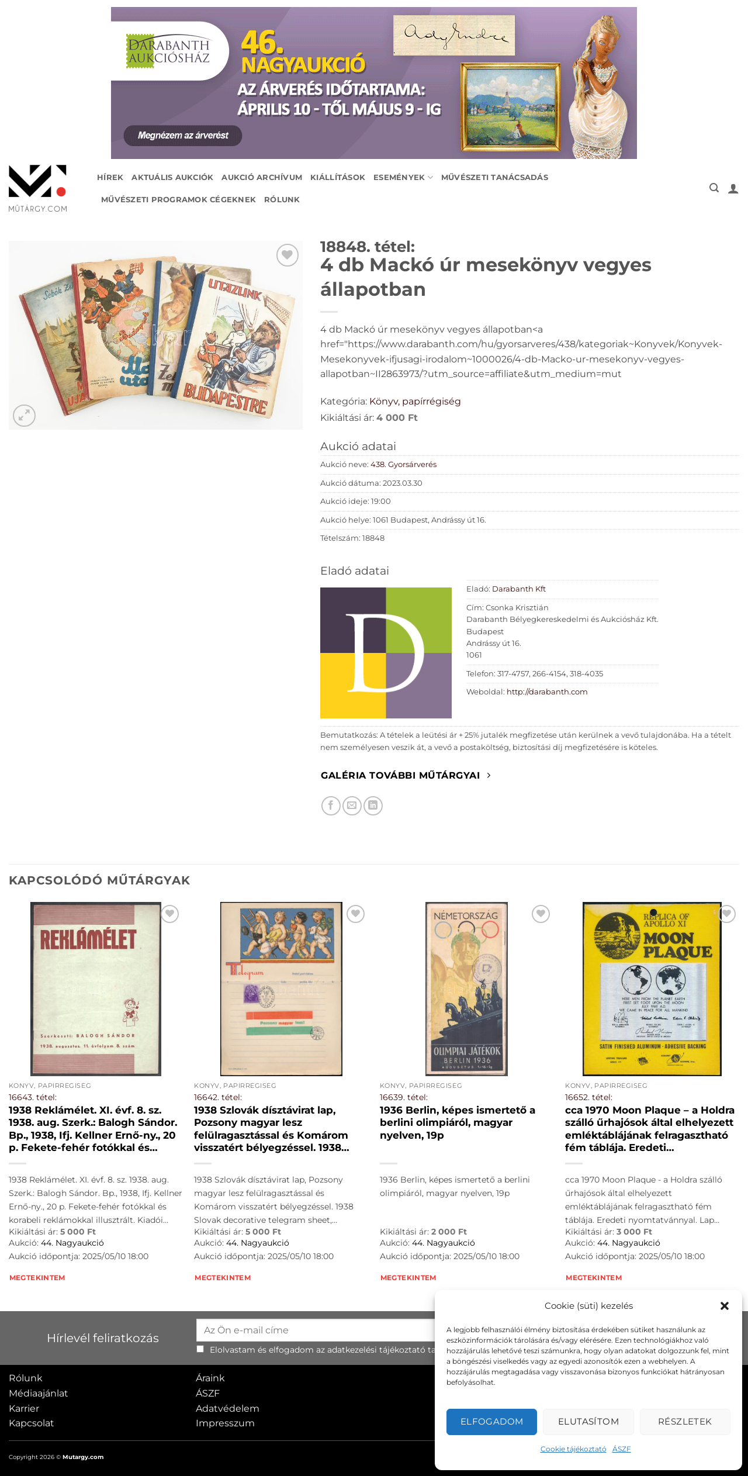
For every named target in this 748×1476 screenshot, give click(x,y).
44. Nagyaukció (72, 1243)
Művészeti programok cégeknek (178, 199)
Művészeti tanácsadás (494, 177)
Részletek (685, 1421)
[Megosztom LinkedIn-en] (373, 805)
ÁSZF (621, 1448)
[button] (724, 1306)
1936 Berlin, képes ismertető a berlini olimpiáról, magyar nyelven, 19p (457, 1122)
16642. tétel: (218, 1097)
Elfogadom (492, 1421)
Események (403, 177)
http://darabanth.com (547, 691)
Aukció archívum (261, 177)
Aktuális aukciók (172, 177)
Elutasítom (588, 1421)
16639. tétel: (404, 1097)
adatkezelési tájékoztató (376, 1349)
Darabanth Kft (519, 589)
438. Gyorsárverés (403, 464)
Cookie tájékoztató (574, 1448)
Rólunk (282, 199)
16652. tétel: (588, 1097)
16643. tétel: (33, 1097)
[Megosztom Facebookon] (331, 805)
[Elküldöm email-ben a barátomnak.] (352, 805)
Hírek (110, 177)
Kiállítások (337, 177)
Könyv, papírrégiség (415, 401)
